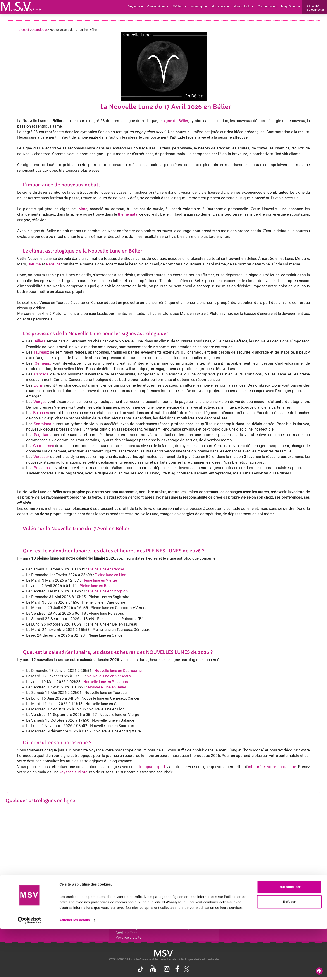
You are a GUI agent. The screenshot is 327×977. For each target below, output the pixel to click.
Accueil (24, 29)
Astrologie (200, 6)
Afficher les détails (74, 968)
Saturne (34, 264)
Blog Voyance (235, 918)
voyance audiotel (74, 772)
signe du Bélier (175, 120)
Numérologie (244, 6)
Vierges (40, 401)
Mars (83, 209)
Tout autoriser (289, 935)
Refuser (289, 949)
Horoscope (221, 6)
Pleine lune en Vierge (99, 580)
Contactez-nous (290, 918)
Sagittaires (43, 434)
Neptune (53, 264)
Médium (180, 6)
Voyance (137, 6)
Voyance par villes (73, 918)
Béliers (39, 341)
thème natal (128, 214)
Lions (38, 385)
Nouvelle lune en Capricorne (118, 670)
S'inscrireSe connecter (315, 7)
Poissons (42, 467)
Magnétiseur (291, 6)
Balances (41, 412)
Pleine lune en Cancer (106, 569)
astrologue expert (150, 766)
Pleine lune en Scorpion (108, 591)
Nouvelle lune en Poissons (105, 681)
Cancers (41, 374)
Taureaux (41, 352)
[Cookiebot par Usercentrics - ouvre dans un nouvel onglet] (29, 968)
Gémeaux (43, 363)
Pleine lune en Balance (98, 585)
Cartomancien (267, 6)
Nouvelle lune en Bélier (107, 687)
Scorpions (42, 423)
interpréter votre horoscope (272, 766)
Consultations (159, 6)
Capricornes (43, 445)
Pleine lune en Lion (110, 575)
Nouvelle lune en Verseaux (109, 676)
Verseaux (41, 456)
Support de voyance (21, 918)
